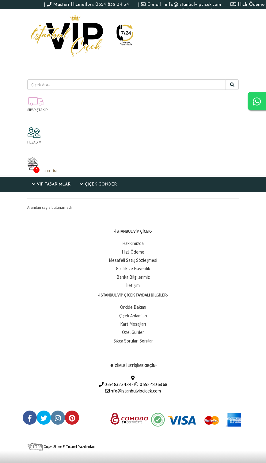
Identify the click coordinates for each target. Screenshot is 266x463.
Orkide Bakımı (133, 307)
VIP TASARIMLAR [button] (51, 184)
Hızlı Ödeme (133, 252)
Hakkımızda (133, 243)
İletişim (133, 285)
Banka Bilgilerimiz (133, 277)
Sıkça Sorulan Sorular (133, 341)
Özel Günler (133, 332)
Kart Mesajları (133, 324)
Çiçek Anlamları (133, 316)
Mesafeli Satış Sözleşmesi (133, 260)
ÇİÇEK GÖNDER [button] (98, 184)
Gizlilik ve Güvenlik (133, 268)
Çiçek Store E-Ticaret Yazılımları (61, 446)
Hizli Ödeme (251, 4)
